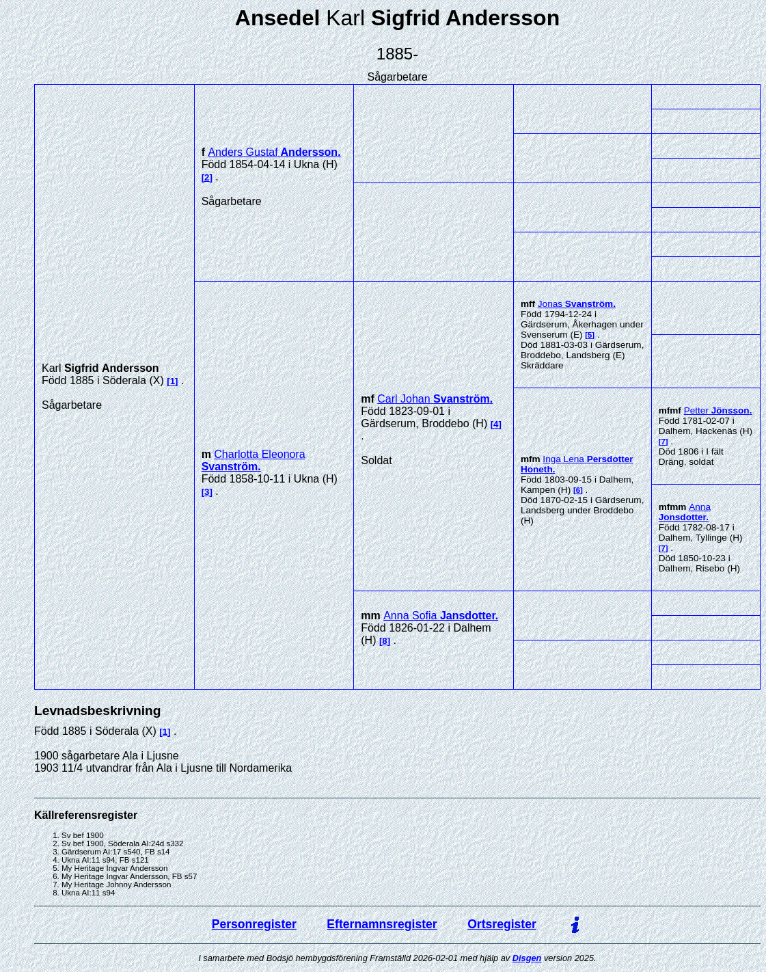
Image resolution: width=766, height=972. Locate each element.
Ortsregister (501, 924)
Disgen (527, 958)
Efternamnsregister (382, 924)
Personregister (254, 924)
